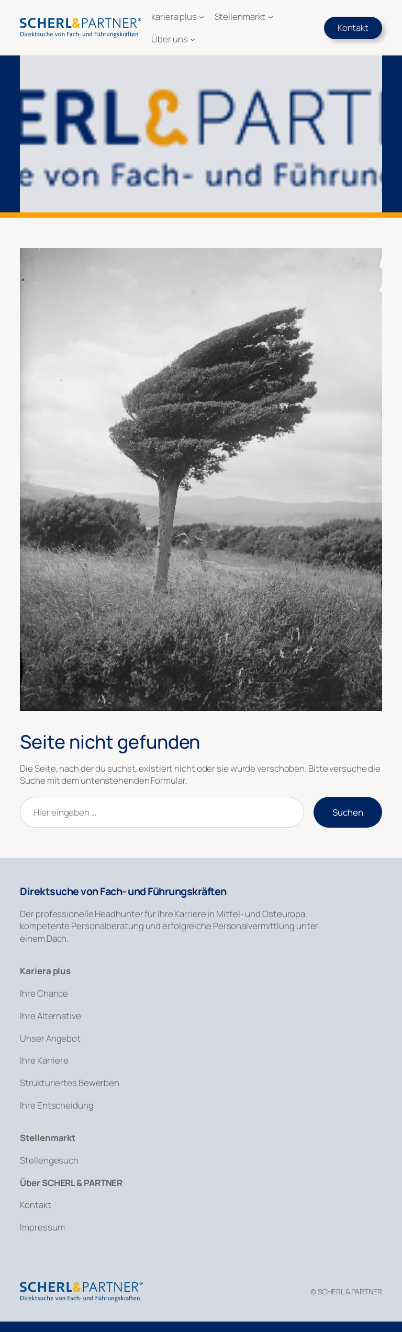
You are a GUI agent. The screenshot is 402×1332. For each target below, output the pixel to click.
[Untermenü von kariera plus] (201, 16)
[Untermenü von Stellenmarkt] (270, 16)
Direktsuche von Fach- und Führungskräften (123, 891)
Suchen (347, 812)
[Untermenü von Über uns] (192, 39)
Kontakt (353, 27)
